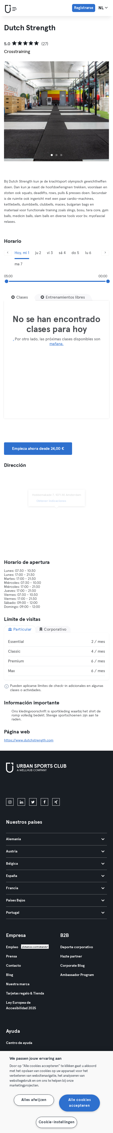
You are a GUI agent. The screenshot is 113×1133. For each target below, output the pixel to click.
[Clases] (19, 297)
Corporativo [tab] (53, 629)
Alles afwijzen (33, 1100)
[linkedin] (21, 802)
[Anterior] (8, 253)
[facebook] (44, 802)
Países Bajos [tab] (55, 900)
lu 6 (88, 253)
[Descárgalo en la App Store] (23, 786)
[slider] (6, 281)
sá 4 (62, 253)
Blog (9, 975)
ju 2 (38, 253)
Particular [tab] (20, 629)
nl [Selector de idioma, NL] (103, 7)
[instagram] (10, 802)
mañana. (56, 344)
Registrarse (83, 8)
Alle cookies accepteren (79, 1102)
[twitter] (33, 802)
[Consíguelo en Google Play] (60, 786)
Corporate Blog (72, 965)
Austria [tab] (55, 851)
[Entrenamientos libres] (63, 297)
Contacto (13, 965)
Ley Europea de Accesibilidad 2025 (21, 1005)
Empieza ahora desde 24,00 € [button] (38, 449)
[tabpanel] (56, 656)
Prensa (11, 956)
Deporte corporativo (76, 947)
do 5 (75, 253)
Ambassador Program (77, 975)
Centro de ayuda (19, 1043)
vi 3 (50, 253)
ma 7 (18, 264)
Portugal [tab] (55, 913)
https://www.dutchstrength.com (28, 740)
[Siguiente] (105, 253)
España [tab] (55, 876)
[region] (56, 1092)
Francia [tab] (55, 888)
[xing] (56, 802)
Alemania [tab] (55, 839)
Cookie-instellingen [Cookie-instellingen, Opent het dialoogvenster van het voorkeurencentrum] (57, 1122)
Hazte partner (71, 956)
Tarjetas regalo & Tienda (25, 993)
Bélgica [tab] (55, 864)
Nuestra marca (17, 984)
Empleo (12, 947)
